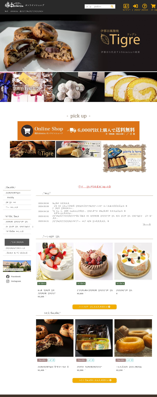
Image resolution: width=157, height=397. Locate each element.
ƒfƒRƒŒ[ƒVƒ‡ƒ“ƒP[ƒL (17, 222)
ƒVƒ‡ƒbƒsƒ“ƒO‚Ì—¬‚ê (15, 248)
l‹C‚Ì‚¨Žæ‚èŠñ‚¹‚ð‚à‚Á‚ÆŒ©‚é (95, 380)
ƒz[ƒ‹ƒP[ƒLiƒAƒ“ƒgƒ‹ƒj (18, 226)
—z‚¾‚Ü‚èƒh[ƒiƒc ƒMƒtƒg (129, 367)
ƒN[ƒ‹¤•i (11, 202)
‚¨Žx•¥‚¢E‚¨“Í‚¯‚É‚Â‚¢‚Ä (16, 253)
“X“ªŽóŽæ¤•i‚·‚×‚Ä (15, 231)
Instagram (13, 281)
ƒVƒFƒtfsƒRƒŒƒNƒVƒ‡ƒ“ (89, 367)
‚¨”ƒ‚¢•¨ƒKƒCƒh (17, 242)
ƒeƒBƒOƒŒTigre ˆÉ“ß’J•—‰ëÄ (53, 367)
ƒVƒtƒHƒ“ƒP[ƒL (124, 290)
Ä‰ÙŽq (10, 197)
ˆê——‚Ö (147, 224)
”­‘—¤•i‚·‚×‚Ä (12, 207)
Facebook (13, 277)
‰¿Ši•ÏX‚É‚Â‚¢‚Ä (61, 203)
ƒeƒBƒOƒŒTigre (13, 193)
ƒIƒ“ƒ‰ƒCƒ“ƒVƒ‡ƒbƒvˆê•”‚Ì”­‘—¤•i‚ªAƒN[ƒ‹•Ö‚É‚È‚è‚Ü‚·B (81, 221)
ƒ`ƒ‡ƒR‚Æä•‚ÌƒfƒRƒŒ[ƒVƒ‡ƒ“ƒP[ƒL (95, 290)
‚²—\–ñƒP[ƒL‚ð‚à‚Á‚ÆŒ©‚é (94, 307)
